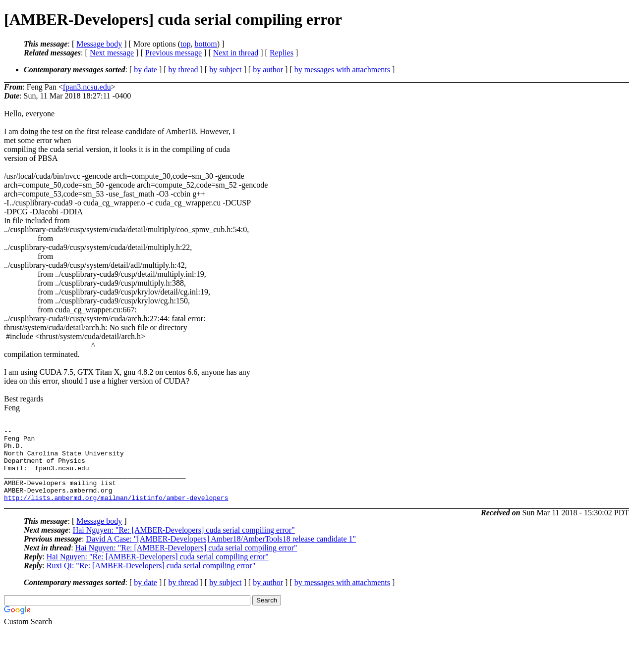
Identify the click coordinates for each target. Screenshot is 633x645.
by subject (225, 69)
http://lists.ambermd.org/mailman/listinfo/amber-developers (116, 512)
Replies (281, 53)
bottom (205, 44)
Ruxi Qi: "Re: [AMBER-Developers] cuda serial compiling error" (151, 580)
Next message (112, 53)
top (185, 44)
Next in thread (236, 53)
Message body (99, 44)
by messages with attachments (342, 69)
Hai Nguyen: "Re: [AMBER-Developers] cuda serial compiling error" (184, 545)
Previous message (173, 53)
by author (268, 69)
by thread (183, 69)
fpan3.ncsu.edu (87, 87)
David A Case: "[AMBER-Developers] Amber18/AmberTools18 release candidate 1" (221, 553)
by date (145, 69)
